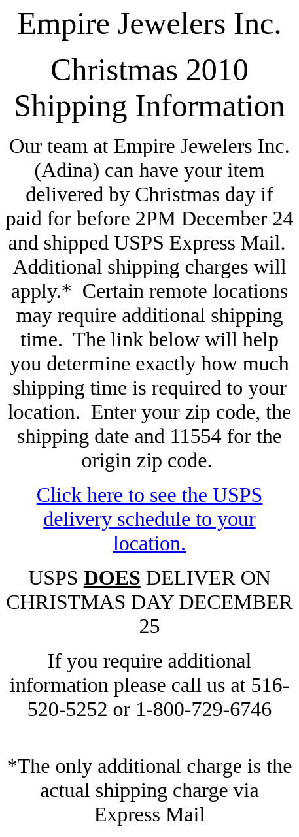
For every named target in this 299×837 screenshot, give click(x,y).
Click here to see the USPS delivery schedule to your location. (150, 519)
